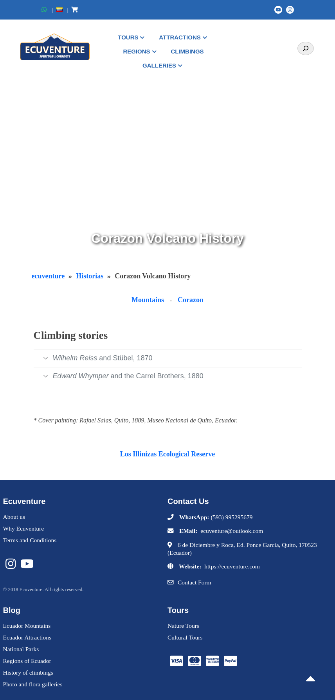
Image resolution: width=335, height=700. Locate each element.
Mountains (147, 300)
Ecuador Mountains (27, 625)
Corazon (191, 300)
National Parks (21, 649)
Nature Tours (183, 625)
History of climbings (28, 672)
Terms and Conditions (30, 540)
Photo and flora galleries (33, 684)
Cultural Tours (185, 637)
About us (14, 516)
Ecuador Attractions (27, 637)
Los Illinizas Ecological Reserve (167, 454)
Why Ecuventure (23, 528)
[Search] (305, 48)
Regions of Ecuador (27, 660)
